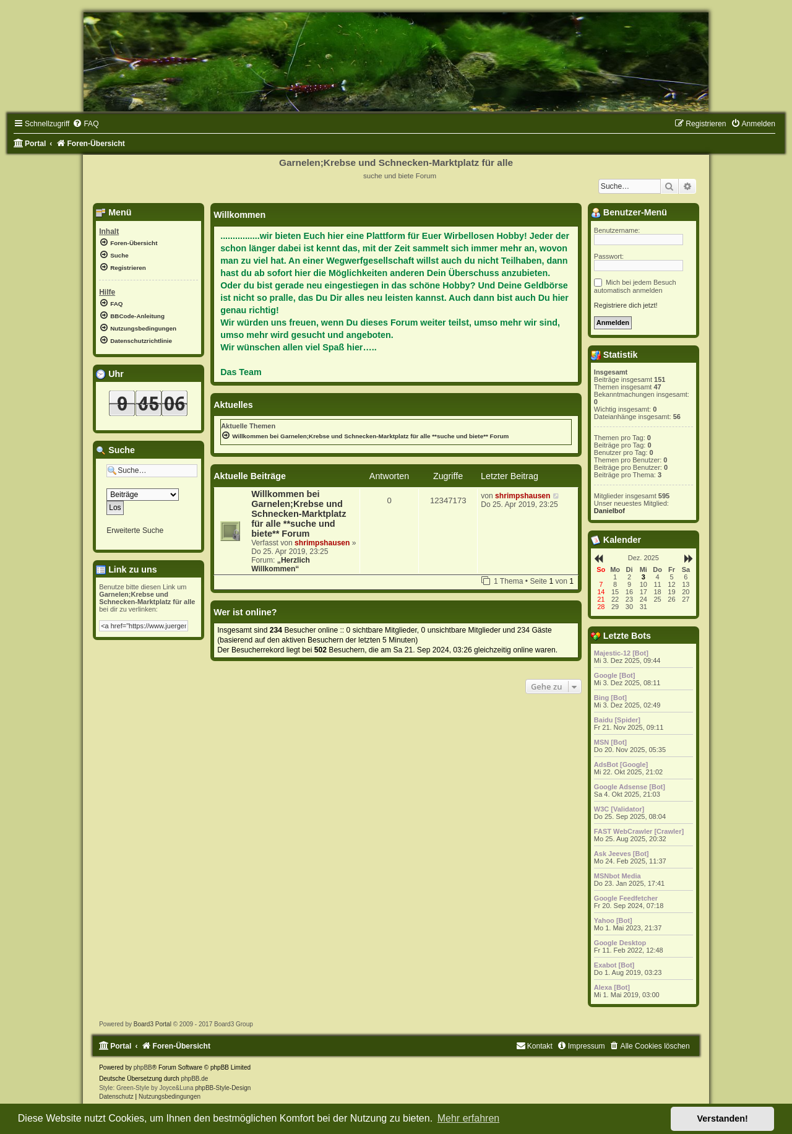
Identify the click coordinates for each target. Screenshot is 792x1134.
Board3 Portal (152, 1024)
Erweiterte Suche (134, 530)
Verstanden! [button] (722, 1118)
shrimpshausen (322, 543)
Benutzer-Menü (629, 212)
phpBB (143, 1067)
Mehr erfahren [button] (468, 1118)
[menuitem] (85, 123)
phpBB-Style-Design (223, 1087)
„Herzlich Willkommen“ (280, 564)
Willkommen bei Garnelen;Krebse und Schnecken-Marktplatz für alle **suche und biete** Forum (298, 514)
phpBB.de (194, 1078)
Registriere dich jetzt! (626, 305)
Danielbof (609, 510)
